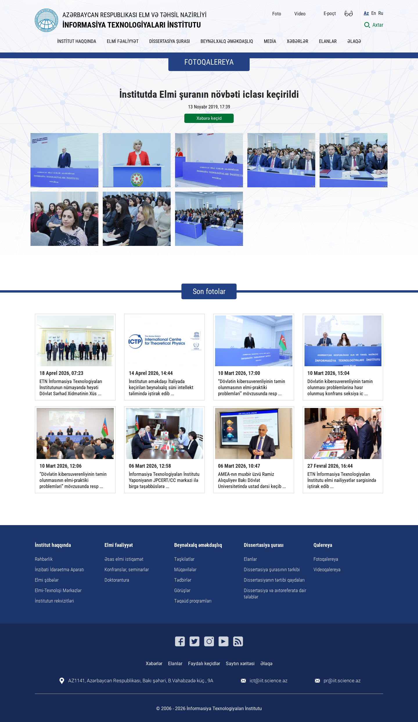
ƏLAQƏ (354, 41)
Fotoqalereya (326, 559)
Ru (380, 13)
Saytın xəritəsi (240, 663)
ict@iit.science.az (268, 680)
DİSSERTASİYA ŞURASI (169, 41)
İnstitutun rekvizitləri (54, 601)
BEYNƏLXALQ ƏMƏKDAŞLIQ (227, 41)
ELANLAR (328, 41)
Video (300, 14)
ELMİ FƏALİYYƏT (122, 41)
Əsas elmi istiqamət (124, 559)
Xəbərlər (154, 663)
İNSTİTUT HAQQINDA (76, 41)
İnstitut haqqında (53, 545)
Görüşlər (182, 590)
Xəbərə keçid (209, 118)
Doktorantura (117, 580)
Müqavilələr (185, 569)
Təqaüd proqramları (193, 601)
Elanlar (250, 559)
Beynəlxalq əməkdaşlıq (198, 545)
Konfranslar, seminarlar (127, 569)
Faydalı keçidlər (204, 663)
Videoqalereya (327, 569)
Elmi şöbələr (47, 580)
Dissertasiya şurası (264, 545)
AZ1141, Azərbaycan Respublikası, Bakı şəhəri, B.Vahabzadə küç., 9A (140, 680)
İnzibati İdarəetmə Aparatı (59, 569)
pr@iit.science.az (342, 680)
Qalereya (323, 545)
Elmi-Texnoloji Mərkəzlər (58, 590)
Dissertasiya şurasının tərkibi (272, 569)
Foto (276, 14)
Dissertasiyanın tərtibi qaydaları (274, 580)
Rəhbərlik (44, 559)
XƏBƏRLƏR (297, 41)
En (373, 13)
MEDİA (270, 41)
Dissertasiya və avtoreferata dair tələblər (275, 593)
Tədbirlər (182, 580)
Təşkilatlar (184, 559)
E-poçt (330, 13)
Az (366, 13)
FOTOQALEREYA (209, 62)
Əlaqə (266, 663)
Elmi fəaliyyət (119, 545)
